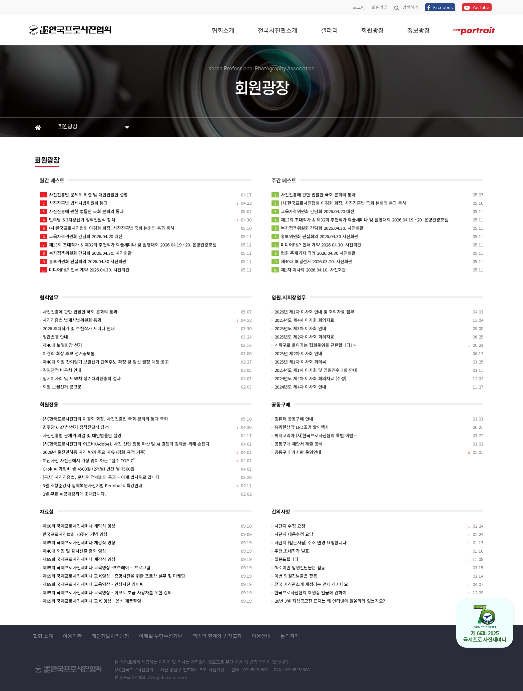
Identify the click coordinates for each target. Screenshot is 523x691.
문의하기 (290, 636)
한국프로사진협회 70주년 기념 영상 (145, 534)
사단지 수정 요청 (377, 526)
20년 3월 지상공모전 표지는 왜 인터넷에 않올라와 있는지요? (377, 601)
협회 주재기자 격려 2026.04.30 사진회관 (377, 253)
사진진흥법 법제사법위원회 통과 (145, 203)
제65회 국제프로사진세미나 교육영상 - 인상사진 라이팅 (145, 584)
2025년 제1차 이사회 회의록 (377, 362)
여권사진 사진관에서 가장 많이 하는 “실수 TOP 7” (145, 460)
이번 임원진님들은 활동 (377, 576)
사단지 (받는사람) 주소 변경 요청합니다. (377, 542)
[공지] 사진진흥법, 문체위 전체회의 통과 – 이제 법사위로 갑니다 (145, 477)
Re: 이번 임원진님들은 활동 (377, 567)
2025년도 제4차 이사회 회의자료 (377, 320)
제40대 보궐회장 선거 (145, 345)
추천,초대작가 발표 (377, 551)
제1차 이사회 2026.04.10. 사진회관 (377, 269)
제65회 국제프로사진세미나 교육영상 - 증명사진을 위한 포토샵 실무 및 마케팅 (145, 576)
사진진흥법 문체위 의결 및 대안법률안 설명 (145, 194)
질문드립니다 (377, 559)
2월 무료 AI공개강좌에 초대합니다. (145, 494)
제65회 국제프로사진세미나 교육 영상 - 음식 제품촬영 (145, 601)
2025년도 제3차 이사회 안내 (377, 328)
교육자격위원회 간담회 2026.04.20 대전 (145, 236)
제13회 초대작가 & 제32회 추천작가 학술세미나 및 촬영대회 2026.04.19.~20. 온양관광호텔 (145, 244)
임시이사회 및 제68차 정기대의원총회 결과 (145, 378)
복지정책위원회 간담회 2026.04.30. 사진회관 (145, 253)
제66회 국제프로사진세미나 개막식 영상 (145, 526)
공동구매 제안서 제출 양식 (377, 444)
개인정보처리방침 (110, 636)
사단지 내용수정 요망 (377, 534)
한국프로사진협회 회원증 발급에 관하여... (377, 592)
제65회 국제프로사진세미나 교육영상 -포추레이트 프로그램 (145, 567)
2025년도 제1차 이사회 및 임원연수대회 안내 (377, 370)
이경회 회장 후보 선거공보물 (145, 353)
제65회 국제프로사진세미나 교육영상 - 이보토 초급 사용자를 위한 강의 (145, 592)
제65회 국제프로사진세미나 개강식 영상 (145, 542)
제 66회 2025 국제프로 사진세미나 (484, 624)
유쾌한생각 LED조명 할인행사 (377, 427)
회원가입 (380, 7)
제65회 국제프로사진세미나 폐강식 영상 (145, 559)
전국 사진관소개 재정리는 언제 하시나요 (377, 584)
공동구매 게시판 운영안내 (377, 452)
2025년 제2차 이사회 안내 (377, 353)
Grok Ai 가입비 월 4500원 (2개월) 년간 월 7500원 (145, 469)
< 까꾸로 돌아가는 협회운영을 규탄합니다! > (377, 345)
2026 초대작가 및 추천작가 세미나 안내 (145, 328)
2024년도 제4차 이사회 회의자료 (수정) (377, 378)
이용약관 (72, 636)
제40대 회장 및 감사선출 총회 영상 (145, 551)
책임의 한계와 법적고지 (217, 636)
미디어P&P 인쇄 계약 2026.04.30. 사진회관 (145, 269)
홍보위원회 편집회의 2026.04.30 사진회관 (145, 261)
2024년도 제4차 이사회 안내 (377, 387)
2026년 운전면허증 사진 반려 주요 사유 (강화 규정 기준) (145, 452)
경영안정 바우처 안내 (145, 370)
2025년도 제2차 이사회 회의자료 (377, 336)
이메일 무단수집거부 (160, 636)
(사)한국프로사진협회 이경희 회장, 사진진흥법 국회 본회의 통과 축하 (145, 228)
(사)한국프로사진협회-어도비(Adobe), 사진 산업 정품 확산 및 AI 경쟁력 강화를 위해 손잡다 (145, 444)
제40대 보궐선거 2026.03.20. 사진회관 (377, 261)
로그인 (359, 7)
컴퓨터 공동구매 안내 (377, 419)
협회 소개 (43, 636)
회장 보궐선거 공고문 (145, 387)
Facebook (440, 7)
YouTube (476, 7)
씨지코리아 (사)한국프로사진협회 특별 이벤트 (377, 435)
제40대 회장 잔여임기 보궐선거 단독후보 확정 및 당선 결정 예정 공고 (145, 362)
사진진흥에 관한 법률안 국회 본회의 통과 (145, 211)
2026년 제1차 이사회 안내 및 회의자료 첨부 (377, 311)
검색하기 (406, 7)
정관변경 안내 (145, 336)
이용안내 (261, 636)
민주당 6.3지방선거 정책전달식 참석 (145, 219)
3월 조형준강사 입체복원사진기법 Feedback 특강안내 (145, 485)
